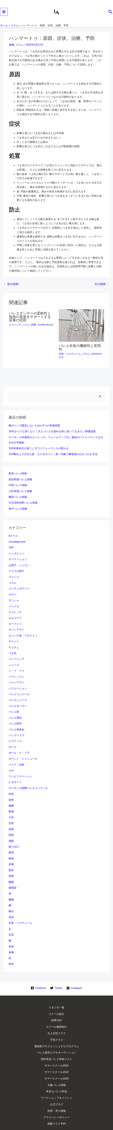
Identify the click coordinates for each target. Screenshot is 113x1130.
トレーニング (16, 653)
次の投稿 (102, 286)
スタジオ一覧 (56, 995)
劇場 (11, 803)
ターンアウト (16, 624)
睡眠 (11, 872)
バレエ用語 (15, 711)
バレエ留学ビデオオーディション (56, 1034)
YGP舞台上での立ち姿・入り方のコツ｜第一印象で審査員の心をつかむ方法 (53, 451)
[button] (110, 13)
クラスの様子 (16, 567)
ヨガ (11, 762)
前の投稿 (10, 286)
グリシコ (14, 572)
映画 (11, 849)
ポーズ (12, 739)
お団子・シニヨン (19, 561)
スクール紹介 (56, 1001)
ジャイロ (14, 601)
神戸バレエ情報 (18, 505)
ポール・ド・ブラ (19, 745)
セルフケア (15, 613)
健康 (11, 47)
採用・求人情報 (56, 1085)
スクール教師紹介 (56, 1012)
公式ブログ (56, 1079)
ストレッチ (14, 325)
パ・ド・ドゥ (16, 665)
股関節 (12, 878)
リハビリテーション (20, 768)
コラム (19, 47)
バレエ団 (14, 705)
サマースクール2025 (56, 1057)
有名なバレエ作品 (56, 1068)
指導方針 (56, 1007)
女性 (11, 814)
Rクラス (13, 532)
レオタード (15, 774)
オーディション (18, 555)
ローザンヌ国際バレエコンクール (28, 780)
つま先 (12, 647)
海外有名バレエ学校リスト (56, 1040)
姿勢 (11, 820)
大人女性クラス (56, 1018)
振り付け (14, 837)
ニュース (14, 659)
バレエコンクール (19, 688)
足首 (11, 924)
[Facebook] (38, 977)
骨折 (11, 953)
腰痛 (11, 889)
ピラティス (15, 734)
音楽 (11, 935)
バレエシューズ (18, 693)
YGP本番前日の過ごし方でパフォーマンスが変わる (39, 446)
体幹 (11, 791)
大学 (11, 809)
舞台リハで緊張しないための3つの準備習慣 (34, 423)
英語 (11, 907)
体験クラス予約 (56, 1096)
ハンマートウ (16, 728)
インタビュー (16, 549)
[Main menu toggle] (4, 13)
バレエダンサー (18, 699)
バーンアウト (16, 676)
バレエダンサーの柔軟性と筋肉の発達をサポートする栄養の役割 (31, 318)
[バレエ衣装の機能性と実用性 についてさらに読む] (81, 327)
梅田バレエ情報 (18, 493)
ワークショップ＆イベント (56, 1074)
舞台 (11, 901)
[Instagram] (74, 977)
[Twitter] (56, 977)
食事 (11, 941)
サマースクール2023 (56, 1046)
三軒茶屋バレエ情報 (20, 488)
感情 (11, 832)
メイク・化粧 (16, 757)
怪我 (11, 826)
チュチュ (14, 642)
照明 (11, 866)
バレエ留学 (15, 716)
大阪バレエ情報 (56, 1063)
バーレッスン (16, 670)
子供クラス (56, 1023)
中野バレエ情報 (18, 482)
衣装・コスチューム (69, 352)
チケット (14, 636)
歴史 (11, 860)
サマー (12, 590)
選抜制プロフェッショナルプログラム (56, 1029)
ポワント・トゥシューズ (23, 751)
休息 (11, 786)
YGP (11, 544)
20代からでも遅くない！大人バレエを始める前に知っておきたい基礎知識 (52, 429)
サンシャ (14, 595)
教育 (11, 843)
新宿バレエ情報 (18, 470)
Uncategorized (17, 538)
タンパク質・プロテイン (23, 630)
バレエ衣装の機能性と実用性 (79, 347)
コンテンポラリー (19, 584)
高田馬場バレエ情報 (20, 476)
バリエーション (18, 682)
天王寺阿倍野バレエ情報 (23, 499)
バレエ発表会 (16, 722)
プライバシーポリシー (56, 1090)
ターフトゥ (15, 619)
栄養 (32, 325)
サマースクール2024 (56, 1051)
